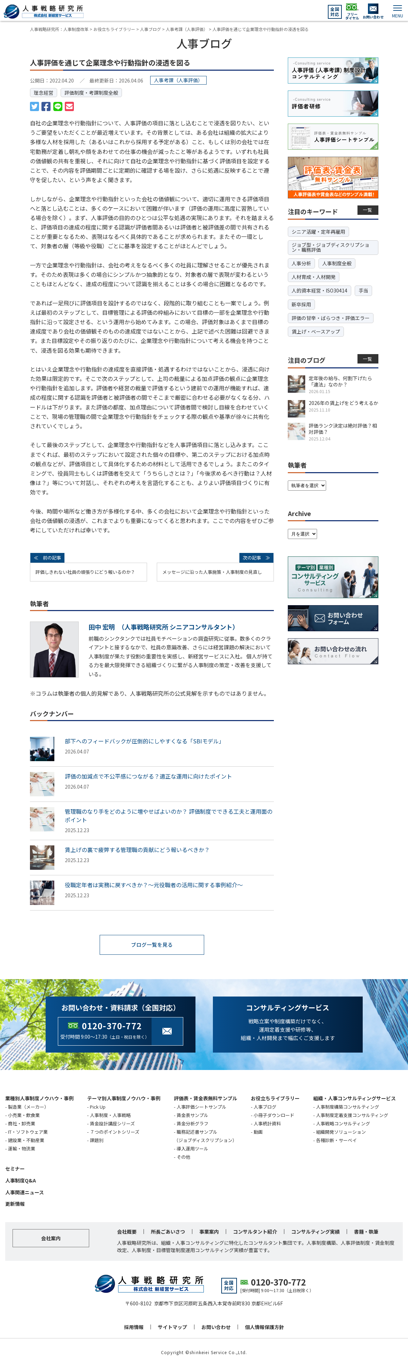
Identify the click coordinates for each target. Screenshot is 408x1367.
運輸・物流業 (21, 1149)
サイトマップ (172, 1327)
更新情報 (15, 1204)
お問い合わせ (216, 1327)
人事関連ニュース (24, 1192)
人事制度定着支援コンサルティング (352, 1115)
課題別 (96, 1140)
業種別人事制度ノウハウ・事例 (39, 1098)
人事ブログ (265, 1107)
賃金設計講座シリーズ (112, 1123)
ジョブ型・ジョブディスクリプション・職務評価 (330, 247)
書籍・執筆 (366, 1232)
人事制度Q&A (20, 1180)
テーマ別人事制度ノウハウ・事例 (123, 1098)
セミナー (15, 1168)
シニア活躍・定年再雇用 (318, 231)
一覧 (368, 209)
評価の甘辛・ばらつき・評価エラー (331, 317)
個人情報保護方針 (264, 1327)
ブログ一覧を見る (152, 945)
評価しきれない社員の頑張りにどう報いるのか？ (85, 572)
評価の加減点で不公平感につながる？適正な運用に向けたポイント (148, 776)
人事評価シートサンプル (201, 1107)
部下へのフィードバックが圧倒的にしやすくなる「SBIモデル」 (144, 741)
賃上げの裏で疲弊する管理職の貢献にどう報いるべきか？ (137, 849)
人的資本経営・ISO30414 (319, 290)
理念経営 (43, 92)
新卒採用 (301, 304)
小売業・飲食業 (24, 1115)
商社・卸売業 (21, 1123)
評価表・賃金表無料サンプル (205, 1098)
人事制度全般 (337, 263)
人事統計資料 (267, 1123)
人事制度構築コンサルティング (347, 1107)
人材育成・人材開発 (314, 276)
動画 (258, 1132)
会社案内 (51, 1238)
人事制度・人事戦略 (110, 1115)
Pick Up (98, 1107)
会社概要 (127, 1232)
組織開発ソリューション (341, 1132)
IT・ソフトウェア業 (28, 1132)
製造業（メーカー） (28, 1107)
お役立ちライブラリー (275, 1098)
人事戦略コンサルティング (343, 1123)
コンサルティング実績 (315, 1232)
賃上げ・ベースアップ (316, 331)
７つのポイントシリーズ (114, 1132)
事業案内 (209, 1232)
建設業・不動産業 (26, 1140)
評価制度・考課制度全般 (91, 92)
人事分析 (301, 263)
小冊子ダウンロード (274, 1115)
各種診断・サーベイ (336, 1140)
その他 (183, 1157)
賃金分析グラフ (192, 1123)
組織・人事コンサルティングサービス (354, 1098)
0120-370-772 (112, 1026)
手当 (363, 290)
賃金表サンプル (192, 1115)
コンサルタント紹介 (255, 1232)
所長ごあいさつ (168, 1232)
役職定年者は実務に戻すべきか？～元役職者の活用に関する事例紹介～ (154, 885)
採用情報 (134, 1327)
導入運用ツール (192, 1149)
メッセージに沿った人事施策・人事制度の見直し (212, 572)
